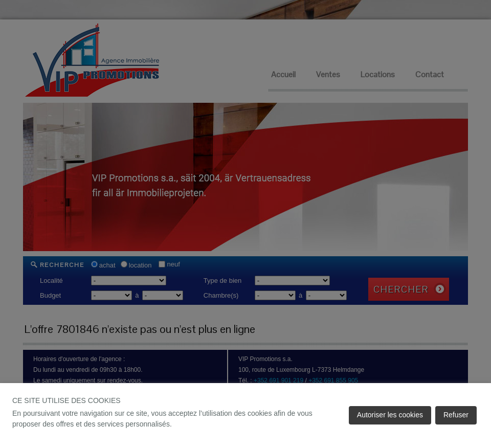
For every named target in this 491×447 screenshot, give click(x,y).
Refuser (455, 415)
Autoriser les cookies (390, 415)
